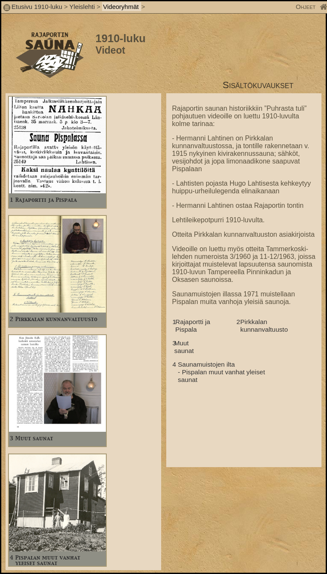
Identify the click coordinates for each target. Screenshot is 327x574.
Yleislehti (82, 6)
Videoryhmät (121, 6)
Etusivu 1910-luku (36, 6)
